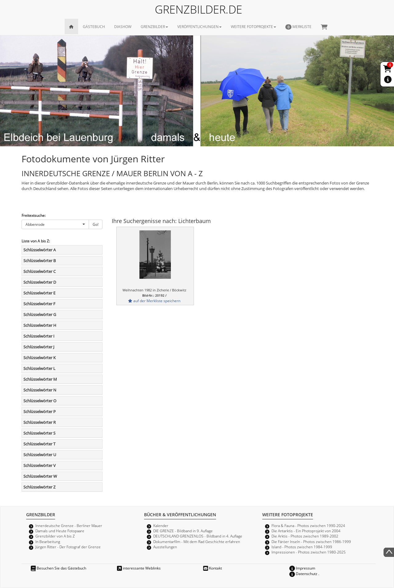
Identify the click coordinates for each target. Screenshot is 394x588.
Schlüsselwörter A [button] (39, 250)
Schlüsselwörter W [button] (40, 476)
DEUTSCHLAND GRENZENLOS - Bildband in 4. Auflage (197, 535)
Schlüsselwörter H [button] (39, 325)
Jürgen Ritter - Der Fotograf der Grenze (68, 546)
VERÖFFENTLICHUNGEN (199, 26)
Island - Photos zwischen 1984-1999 (301, 546)
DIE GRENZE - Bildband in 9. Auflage (183, 530)
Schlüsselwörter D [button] (39, 282)
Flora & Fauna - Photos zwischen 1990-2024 (308, 525)
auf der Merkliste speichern (154, 300)
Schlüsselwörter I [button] (38, 336)
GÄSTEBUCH (94, 26)
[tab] (62, 249)
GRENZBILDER (154, 26)
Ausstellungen (165, 546)
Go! (95, 224)
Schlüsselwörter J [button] (38, 347)
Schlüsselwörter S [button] (39, 433)
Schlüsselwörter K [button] (39, 357)
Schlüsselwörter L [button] (39, 368)
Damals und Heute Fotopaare (59, 530)
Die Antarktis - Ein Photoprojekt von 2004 (305, 530)
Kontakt (212, 568)
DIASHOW (122, 26)
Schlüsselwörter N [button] (39, 390)
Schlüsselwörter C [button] (39, 271)
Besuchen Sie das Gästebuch (58, 568)
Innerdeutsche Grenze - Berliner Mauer (68, 525)
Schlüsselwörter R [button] (39, 422)
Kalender (160, 525)
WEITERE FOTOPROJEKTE (253, 26)
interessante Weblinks (139, 568)
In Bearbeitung (47, 541)
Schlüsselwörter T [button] (39, 444)
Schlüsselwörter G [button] (39, 314)
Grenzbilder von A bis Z (55, 535)
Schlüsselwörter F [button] (39, 303)
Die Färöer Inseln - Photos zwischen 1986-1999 (311, 541)
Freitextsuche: (34, 215)
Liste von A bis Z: (36, 240)
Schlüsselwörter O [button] (39, 400)
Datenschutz (303, 573)
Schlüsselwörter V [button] (39, 465)
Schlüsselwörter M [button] (40, 379)
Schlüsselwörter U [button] (39, 454)
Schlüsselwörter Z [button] (39, 487)
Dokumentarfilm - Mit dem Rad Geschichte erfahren (196, 541)
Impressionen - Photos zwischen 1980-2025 (308, 551)
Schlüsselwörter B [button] (39, 260)
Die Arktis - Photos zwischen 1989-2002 (304, 535)
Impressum (302, 568)
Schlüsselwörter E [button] (39, 293)
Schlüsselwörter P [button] (39, 411)
